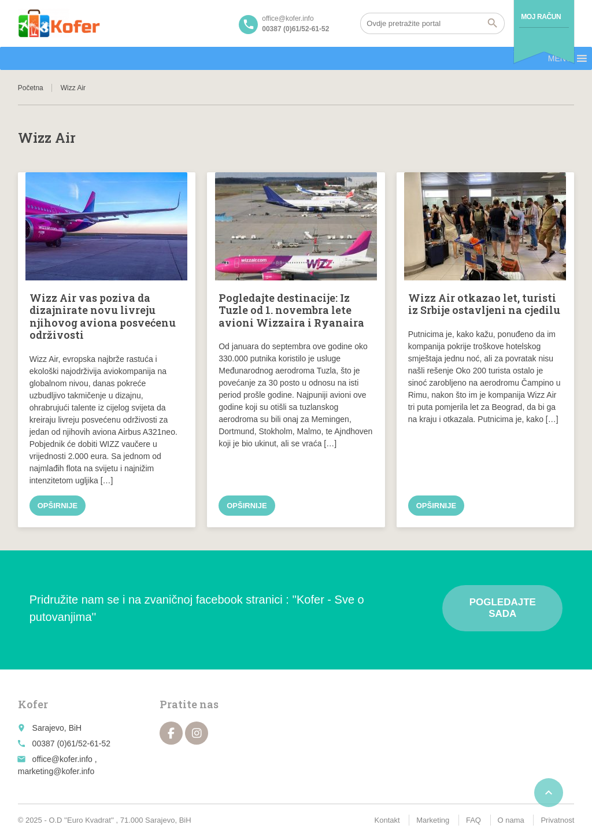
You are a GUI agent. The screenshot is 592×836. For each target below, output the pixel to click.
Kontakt (387, 820)
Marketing (432, 820)
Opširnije (57, 505)
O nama (511, 820)
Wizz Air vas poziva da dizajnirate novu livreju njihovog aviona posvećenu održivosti (102, 316)
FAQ (473, 820)
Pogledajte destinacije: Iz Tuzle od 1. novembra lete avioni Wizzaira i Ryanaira (291, 310)
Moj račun (541, 17)
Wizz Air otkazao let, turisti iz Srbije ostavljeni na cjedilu (484, 304)
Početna (30, 88)
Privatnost (557, 820)
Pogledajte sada (502, 608)
